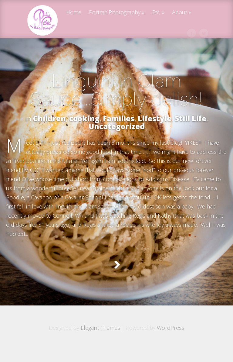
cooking (84, 118)
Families (118, 118)
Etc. (156, 12)
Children (49, 118)
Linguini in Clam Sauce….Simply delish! (116, 90)
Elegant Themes (100, 342)
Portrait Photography (114, 12)
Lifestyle (154, 118)
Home (73, 12)
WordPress (170, 342)
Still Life (190, 118)
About (179, 12)
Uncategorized (117, 126)
